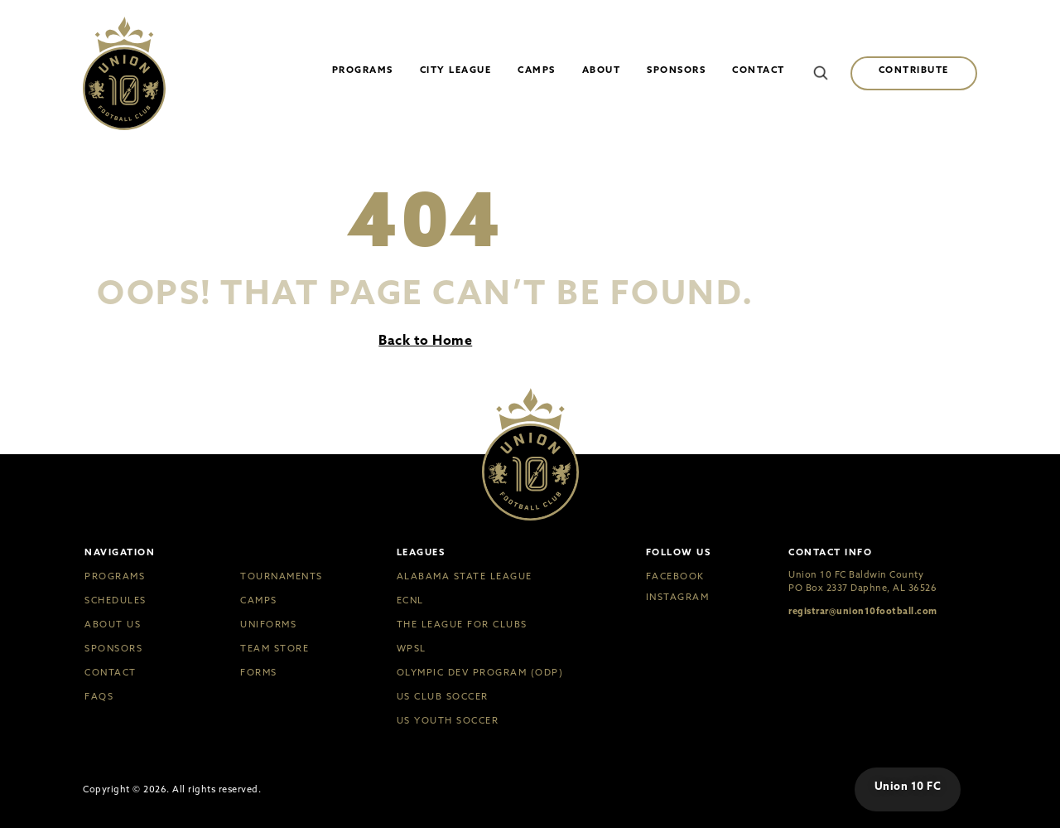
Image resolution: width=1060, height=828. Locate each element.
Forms (258, 672)
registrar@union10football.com (862, 611)
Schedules (115, 600)
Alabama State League (464, 576)
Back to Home (425, 340)
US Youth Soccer (448, 720)
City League (456, 69)
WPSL (411, 648)
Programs (362, 69)
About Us (112, 624)
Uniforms (268, 624)
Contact (758, 69)
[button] (820, 73)
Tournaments (281, 576)
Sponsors (676, 69)
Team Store (274, 648)
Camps (537, 69)
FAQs (98, 696)
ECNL (410, 600)
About (601, 69)
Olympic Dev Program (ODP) (480, 672)
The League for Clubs (462, 624)
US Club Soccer (443, 696)
